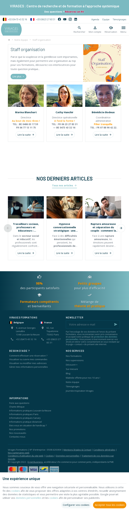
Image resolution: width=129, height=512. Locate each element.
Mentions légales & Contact (77, 449)
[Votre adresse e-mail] (93, 324)
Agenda (95, 19)
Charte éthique (17, 406)
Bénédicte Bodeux (103, 112)
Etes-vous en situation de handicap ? (28, 425)
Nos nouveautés (17, 432)
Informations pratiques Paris (23, 414)
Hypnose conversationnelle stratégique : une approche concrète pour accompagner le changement (64, 227)
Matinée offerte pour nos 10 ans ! (83, 377)
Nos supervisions (75, 360)
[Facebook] (59, 19)
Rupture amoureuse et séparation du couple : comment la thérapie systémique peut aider (103, 227)
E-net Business (35, 461)
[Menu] (123, 29)
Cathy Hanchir (64, 112)
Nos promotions (17, 429)
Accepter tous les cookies (110, 504)
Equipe (105, 19)
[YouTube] (65, 19)
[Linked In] (75, 19)
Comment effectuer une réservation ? (28, 355)
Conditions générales (104, 449)
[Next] (121, 228)
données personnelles (29, 497)
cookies (15, 490)
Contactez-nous (17, 436)
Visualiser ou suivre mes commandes (28, 359)
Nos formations (74, 355)
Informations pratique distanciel (25, 421)
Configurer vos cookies (76, 504)
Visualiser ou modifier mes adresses (28, 363)
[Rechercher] (79, 29)
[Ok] (116, 324)
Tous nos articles (62, 185)
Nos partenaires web (18, 452)
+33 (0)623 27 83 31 (42, 19)
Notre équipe (21, 39)
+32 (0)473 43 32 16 (15, 19)
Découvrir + (71, 364)
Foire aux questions (19, 403)
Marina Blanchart (26, 112)
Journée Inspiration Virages (80, 390)
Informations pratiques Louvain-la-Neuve (30, 410)
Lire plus (18, 76)
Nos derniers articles (64, 178)
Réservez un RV (74, 11)
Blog (68, 373)
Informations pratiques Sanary (25, 417)
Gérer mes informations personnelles (28, 366)
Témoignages (119, 19)
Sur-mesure (72, 369)
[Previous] (8, 228)
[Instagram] (70, 19)
